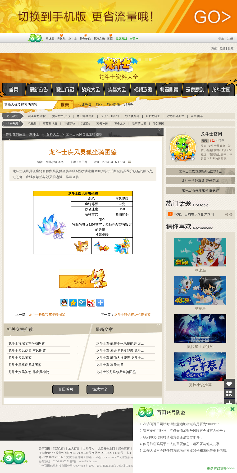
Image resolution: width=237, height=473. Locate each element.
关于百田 (44, 448)
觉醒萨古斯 (139, 123)
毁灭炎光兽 (132, 116)
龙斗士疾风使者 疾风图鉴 (27, 350)
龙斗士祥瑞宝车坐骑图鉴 (47, 314)
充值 (214, 48)
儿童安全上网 (106, 448)
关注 (229, 393)
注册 (230, 38)
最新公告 (38, 89)
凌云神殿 (102, 123)
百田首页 (65, 389)
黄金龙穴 (120, 123)
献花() (80, 281)
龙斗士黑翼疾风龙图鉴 (24, 365)
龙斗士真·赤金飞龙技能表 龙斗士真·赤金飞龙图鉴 (120, 350)
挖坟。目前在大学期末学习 (194, 214)
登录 (221, 38)
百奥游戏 (14, 35)
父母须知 (88, 448)
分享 (229, 403)
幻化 (99, 105)
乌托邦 (32, 123)
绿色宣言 (124, 448)
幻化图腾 (113, 105)
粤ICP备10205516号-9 (52, 457)
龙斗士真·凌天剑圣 (109, 365)
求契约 (129, 105)
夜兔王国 (158, 123)
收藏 (230, 48)
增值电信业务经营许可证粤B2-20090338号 (65, 453)
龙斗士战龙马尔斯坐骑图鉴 (116, 372)
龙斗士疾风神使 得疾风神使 (28, 372)
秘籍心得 (169, 89)
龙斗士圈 (221, 85)
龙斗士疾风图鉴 (20, 358)
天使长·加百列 (109, 116)
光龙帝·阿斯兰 (175, 116)
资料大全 (52, 134)
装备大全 (117, 89)
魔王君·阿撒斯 (85, 116)
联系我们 (59, 448)
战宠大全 (91, 89)
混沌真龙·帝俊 (37, 116)
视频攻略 (143, 89)
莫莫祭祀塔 (50, 123)
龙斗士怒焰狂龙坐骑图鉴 (132, 314)
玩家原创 (195, 89)
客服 (222, 48)
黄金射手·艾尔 (61, 116)
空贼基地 (69, 123)
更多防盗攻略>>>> (221, 468)
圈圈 (205, 141)
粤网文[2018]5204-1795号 (107, 453)
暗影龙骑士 (153, 116)
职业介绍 (64, 89)
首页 (2, 89)
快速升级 (84, 105)
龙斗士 (118, 63)
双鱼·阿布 (197, 116)
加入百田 (74, 448)
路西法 (85, 123)
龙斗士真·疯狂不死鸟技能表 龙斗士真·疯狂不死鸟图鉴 (120, 343)
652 (212, 140)
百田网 (35, 38)
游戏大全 (100, 389)
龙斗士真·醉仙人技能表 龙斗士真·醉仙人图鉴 (120, 358)
